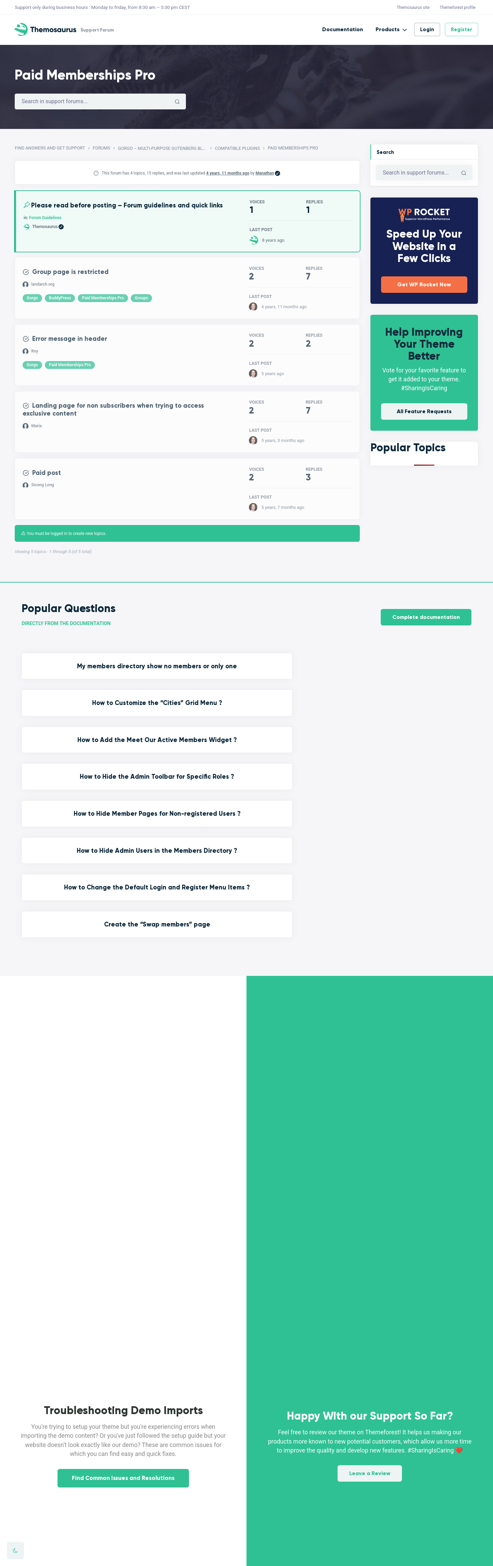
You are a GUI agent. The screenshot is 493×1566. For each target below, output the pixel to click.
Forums (101, 148)
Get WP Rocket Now (424, 284)
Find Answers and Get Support (50, 148)
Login (427, 29)
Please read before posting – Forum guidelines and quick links (115, 210)
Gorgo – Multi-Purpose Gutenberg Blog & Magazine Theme (162, 148)
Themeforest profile (458, 7)
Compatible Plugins (237, 148)
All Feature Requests (424, 411)
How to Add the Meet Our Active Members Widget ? (304, 678)
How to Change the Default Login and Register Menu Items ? (304, 729)
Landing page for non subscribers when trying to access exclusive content (110, 415)
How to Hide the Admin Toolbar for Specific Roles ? (419, 678)
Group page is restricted (76, 274)
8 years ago (273, 240)
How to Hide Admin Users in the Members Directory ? (189, 724)
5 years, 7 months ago (282, 513)
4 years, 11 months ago (227, 173)
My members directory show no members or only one (74, 678)
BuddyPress (61, 301)
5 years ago (272, 377)
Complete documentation (426, 622)
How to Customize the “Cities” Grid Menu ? (189, 678)
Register (461, 29)
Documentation (342, 29)
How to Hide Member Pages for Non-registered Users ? (74, 724)
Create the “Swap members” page (419, 724)
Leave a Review (369, 1262)
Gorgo (33, 301)
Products (388, 29)
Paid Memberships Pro (103, 301)
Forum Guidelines (46, 227)
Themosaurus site (413, 7)
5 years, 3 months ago (282, 445)
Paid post (50, 479)
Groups (142, 301)
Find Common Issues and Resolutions (123, 1317)
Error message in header (75, 342)
